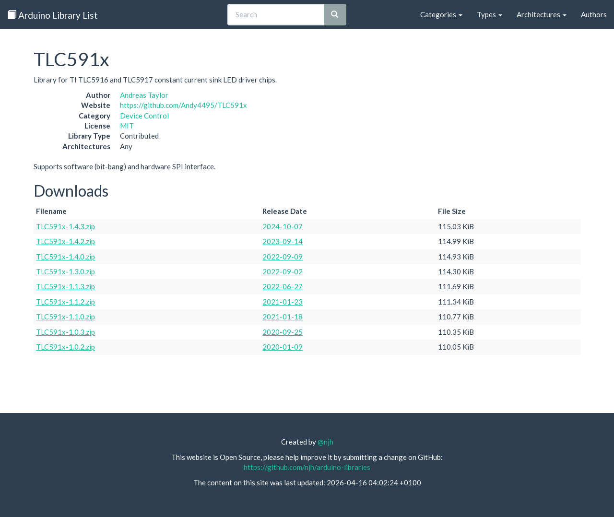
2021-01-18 (282, 316)
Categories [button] (441, 14)
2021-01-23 (282, 301)
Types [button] (489, 14)
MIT (127, 125)
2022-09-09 (282, 256)
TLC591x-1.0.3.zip (65, 332)
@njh (325, 441)
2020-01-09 (282, 346)
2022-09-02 (282, 271)
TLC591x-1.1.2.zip (65, 301)
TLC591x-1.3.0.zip (65, 271)
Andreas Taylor (144, 95)
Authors (594, 14)
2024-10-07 (282, 226)
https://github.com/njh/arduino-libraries (307, 467)
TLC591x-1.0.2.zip (65, 346)
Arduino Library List (52, 15)
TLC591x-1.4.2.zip (65, 241)
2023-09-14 (282, 241)
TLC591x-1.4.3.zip (65, 226)
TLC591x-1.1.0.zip (65, 316)
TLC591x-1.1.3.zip (65, 286)
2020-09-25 (282, 332)
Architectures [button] (542, 14)
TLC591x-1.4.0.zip (65, 256)
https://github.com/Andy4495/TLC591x (183, 105)
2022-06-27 (282, 286)
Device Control (144, 115)
